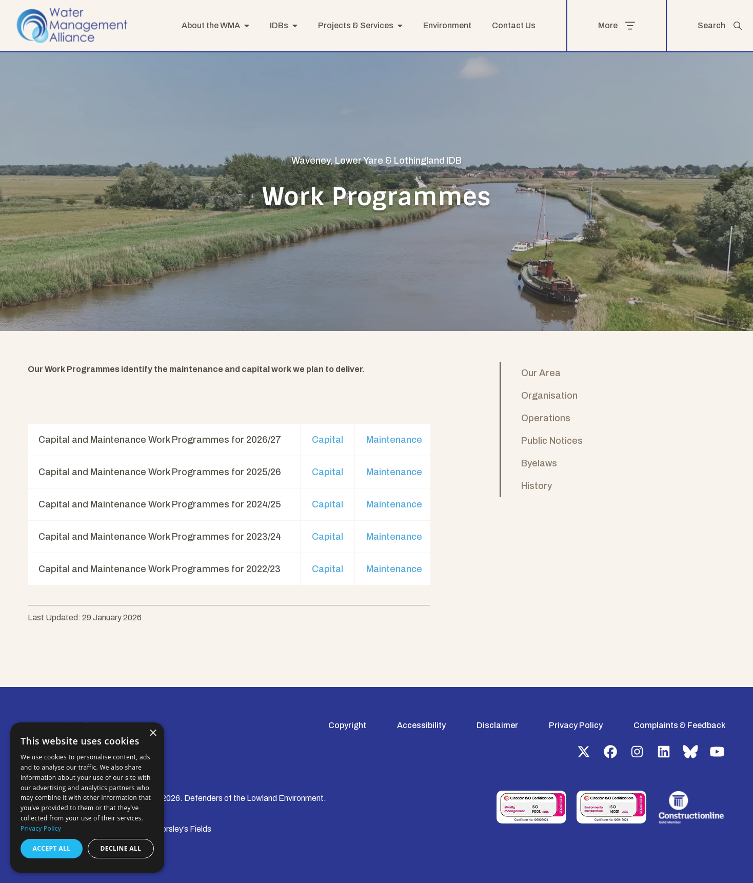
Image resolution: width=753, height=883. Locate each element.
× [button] (152, 733)
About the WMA (211, 25)
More (616, 26)
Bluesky (690, 751)
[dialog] (87, 797)
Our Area (541, 373)
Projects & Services (355, 25)
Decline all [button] (121, 848)
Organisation (549, 395)
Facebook (610, 751)
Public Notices (552, 441)
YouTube (717, 751)
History (536, 486)
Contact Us (514, 25)
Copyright (347, 725)
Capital (327, 440)
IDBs (279, 25)
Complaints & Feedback (679, 725)
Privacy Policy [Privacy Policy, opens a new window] (41, 828)
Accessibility (421, 725)
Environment (447, 25)
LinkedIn (664, 751)
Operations (545, 418)
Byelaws (539, 463)
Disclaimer (497, 725)
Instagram (637, 751)
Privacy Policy (576, 725)
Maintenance (394, 440)
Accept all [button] (52, 848)
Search (720, 26)
